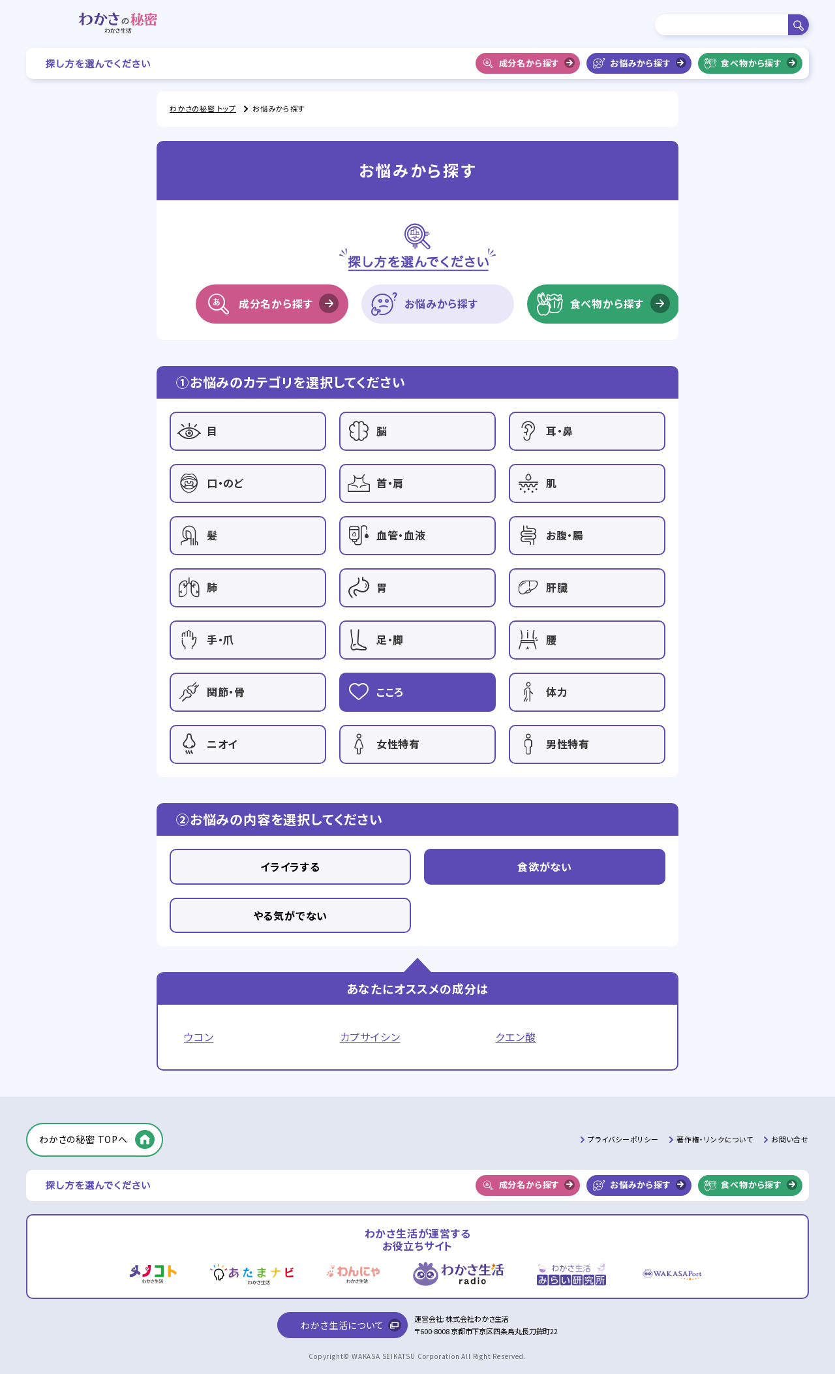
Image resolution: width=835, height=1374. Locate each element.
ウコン (198, 1037)
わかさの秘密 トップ (203, 108)
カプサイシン (370, 1037)
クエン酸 (515, 1037)
